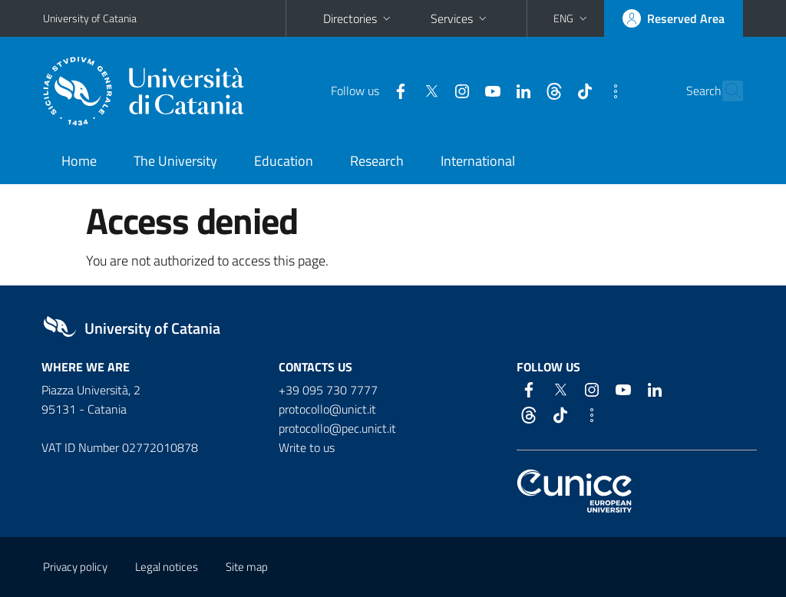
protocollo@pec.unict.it (337, 428)
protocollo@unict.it (327, 409)
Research (377, 160)
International (478, 160)
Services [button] (460, 18)
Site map (247, 567)
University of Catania (90, 18)
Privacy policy (75, 567)
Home (79, 160)
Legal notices (166, 567)
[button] (572, 18)
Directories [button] (358, 18)
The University (175, 160)
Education (283, 160)
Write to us (307, 447)
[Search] (733, 91)
